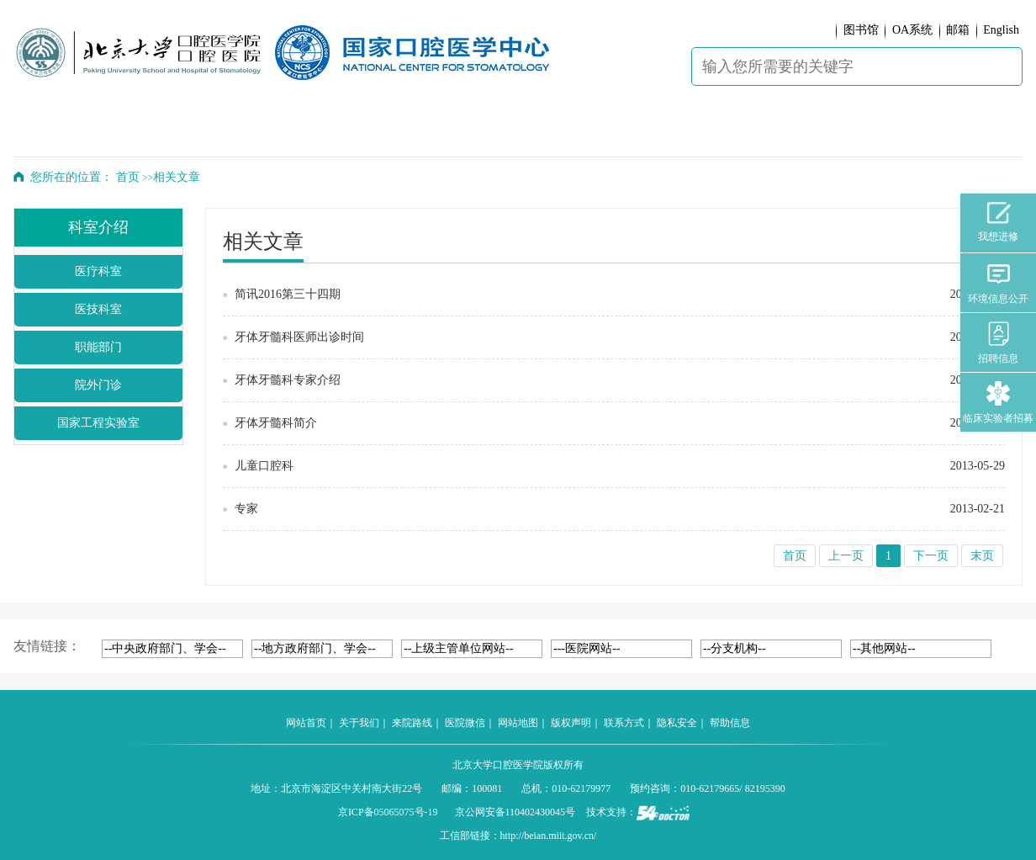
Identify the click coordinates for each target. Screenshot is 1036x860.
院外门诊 (98, 385)
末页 (982, 555)
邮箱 (958, 30)
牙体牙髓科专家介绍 (288, 380)
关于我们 (359, 723)
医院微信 (465, 723)
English (1001, 30)
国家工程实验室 (98, 423)
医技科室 (98, 309)
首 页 (59, 131)
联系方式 (624, 723)
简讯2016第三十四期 (288, 294)
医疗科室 (98, 271)
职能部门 (98, 347)
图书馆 (861, 30)
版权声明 (571, 723)
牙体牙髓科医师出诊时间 (299, 337)
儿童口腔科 (264, 465)
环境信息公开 (998, 283)
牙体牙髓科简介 (276, 423)
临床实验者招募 (998, 402)
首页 (128, 177)
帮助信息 (730, 723)
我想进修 (998, 222)
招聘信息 (998, 342)
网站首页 (306, 723)
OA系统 (912, 30)
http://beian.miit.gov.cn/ (548, 835)
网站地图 (518, 723)
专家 (246, 508)
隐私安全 (677, 723)
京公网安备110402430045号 (515, 812)
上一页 (846, 555)
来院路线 (412, 723)
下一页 (931, 555)
